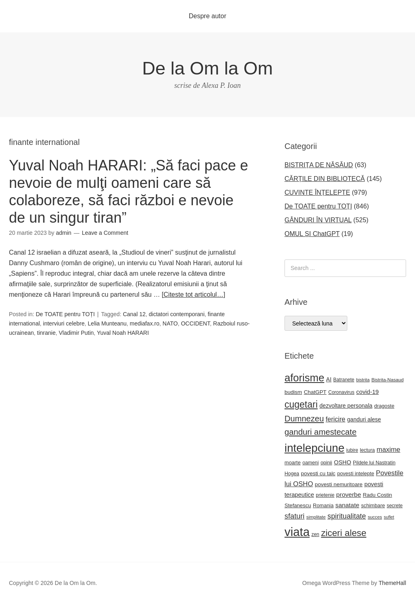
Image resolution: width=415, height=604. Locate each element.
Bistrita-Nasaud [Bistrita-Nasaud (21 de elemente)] (387, 379)
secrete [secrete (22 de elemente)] (394, 505)
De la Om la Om (207, 68)
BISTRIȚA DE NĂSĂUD (319, 165)
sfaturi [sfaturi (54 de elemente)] (294, 516)
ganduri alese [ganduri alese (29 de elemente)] (364, 419)
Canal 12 (134, 314)
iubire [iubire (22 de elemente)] (352, 450)
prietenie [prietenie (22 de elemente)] (325, 495)
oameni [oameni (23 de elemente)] (310, 463)
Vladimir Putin (76, 333)
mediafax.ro (144, 323)
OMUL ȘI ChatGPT (312, 233)
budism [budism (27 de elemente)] (293, 392)
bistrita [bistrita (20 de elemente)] (363, 379)
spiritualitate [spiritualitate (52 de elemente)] (346, 516)
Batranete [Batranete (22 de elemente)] (343, 380)
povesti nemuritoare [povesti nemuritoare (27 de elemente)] (339, 484)
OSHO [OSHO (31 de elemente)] (342, 462)
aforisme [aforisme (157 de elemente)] (304, 377)
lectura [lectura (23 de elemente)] (367, 450)
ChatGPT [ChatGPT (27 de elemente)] (315, 392)
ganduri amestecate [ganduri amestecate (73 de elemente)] (321, 431)
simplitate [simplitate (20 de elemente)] (316, 517)
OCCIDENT (195, 323)
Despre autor (208, 16)
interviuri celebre (64, 323)
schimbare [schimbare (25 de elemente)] (373, 505)
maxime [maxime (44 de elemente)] (388, 449)
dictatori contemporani (177, 314)
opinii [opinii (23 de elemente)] (326, 463)
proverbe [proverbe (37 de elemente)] (348, 494)
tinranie (46, 333)
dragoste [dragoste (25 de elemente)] (384, 406)
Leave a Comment (105, 233)
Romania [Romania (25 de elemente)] (323, 505)
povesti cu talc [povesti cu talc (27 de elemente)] (318, 473)
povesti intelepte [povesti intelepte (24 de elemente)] (355, 473)
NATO (170, 323)
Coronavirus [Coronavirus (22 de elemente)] (341, 392)
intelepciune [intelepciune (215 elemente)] (314, 448)
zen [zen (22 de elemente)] (315, 534)
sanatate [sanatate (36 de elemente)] (347, 505)
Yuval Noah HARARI (123, 333)
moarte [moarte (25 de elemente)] (293, 462)
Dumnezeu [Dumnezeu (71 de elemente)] (304, 418)
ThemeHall (392, 583)
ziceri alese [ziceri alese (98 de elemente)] (343, 533)
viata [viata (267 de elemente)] (297, 531)
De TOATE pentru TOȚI (65, 314)
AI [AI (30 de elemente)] (329, 379)
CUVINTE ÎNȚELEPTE (317, 192)
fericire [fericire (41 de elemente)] (336, 419)
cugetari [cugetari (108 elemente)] (301, 404)
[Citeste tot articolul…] (193, 294)
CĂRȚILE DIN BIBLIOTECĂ (325, 178)
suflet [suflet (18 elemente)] (389, 517)
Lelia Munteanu (107, 323)
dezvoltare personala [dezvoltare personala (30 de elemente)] (345, 405)
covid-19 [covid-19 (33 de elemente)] (367, 392)
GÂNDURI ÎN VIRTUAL (318, 220)
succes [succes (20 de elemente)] (375, 517)
